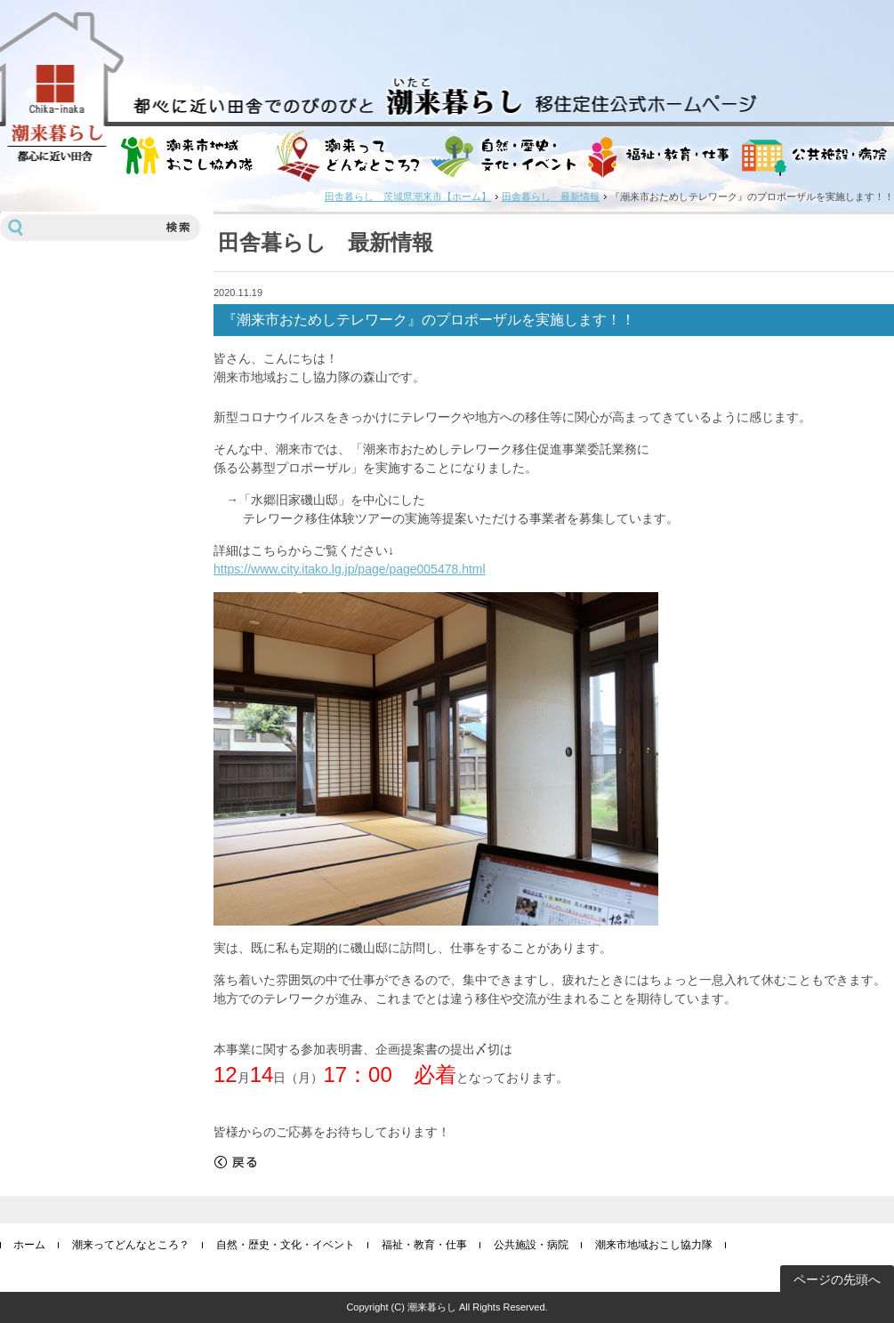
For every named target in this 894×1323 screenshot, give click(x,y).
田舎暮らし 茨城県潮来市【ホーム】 (408, 196)
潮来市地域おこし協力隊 (654, 1245)
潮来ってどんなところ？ (130, 1245)
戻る (235, 1162)
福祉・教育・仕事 (424, 1245)
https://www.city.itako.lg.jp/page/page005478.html (349, 569)
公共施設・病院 (531, 1245)
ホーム (29, 1245)
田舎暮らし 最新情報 (551, 196)
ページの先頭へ (837, 1279)
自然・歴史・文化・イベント (285, 1245)
